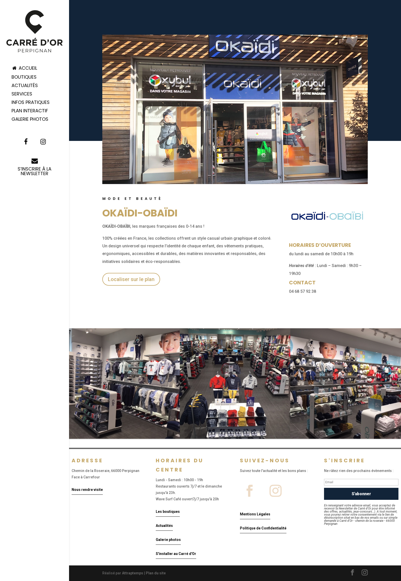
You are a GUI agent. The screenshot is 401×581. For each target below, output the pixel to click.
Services (22, 94)
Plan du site (156, 573)
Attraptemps (132, 573)
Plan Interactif (30, 111)
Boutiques (24, 77)
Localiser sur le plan (131, 279)
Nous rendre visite (87, 490)
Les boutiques (168, 512)
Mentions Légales (255, 514)
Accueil (24, 68)
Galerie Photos (30, 119)
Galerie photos (168, 540)
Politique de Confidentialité (263, 528)
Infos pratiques (31, 103)
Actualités (25, 86)
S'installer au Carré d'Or (176, 554)
